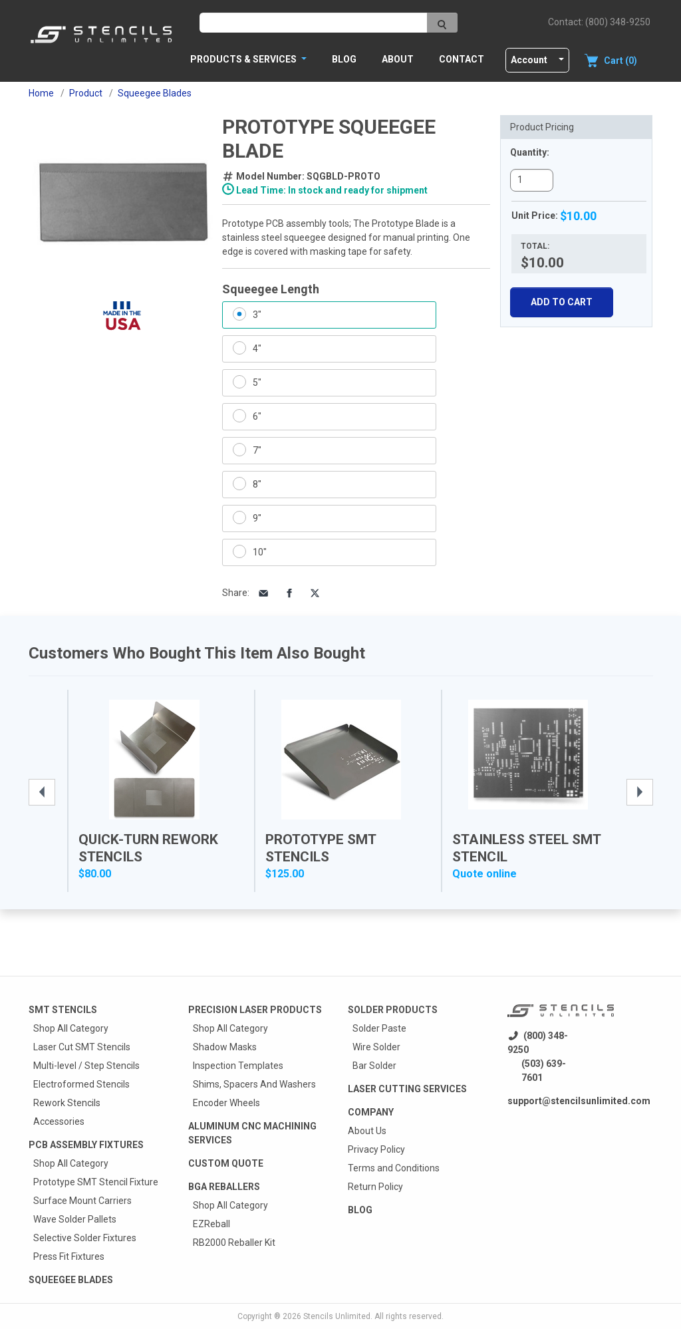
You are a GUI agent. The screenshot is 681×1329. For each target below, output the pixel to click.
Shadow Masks (225, 1047)
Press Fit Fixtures (68, 1256)
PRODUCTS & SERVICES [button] (244, 59)
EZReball (211, 1224)
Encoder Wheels (226, 1103)
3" (257, 314)
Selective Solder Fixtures (84, 1238)
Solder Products (393, 1009)
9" (257, 518)
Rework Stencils (66, 1103)
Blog (344, 59)
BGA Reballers (224, 1186)
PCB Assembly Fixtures (86, 1144)
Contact (461, 59)
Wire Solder (376, 1047)
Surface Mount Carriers (82, 1200)
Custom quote (225, 1163)
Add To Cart (562, 302)
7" (257, 450)
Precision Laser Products (255, 1009)
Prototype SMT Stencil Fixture (95, 1182)
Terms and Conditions (394, 1168)
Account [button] (529, 60)
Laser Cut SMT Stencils (81, 1047)
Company (371, 1112)
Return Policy (375, 1186)
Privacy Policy (376, 1149)
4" (257, 348)
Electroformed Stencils (81, 1084)
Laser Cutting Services (407, 1089)
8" (257, 484)
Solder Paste (379, 1028)
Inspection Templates (238, 1065)
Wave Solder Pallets (74, 1219)
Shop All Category (70, 1028)
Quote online (484, 873)
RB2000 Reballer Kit (234, 1242)
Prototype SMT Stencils (320, 847)
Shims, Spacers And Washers (254, 1084)
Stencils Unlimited (336, 1316)
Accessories (58, 1121)
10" (260, 552)
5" (257, 382)
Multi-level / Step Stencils (86, 1065)
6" (257, 416)
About (398, 59)
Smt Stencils (63, 1009)
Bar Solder (374, 1065)
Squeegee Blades (71, 1279)
